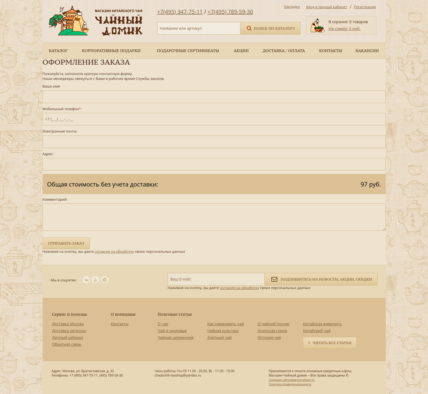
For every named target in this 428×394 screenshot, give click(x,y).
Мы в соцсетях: (64, 280)
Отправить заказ (66, 243)
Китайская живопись (322, 323)
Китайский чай (317, 330)
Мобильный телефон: (62, 109)
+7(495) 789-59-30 (230, 11)
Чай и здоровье (172, 330)
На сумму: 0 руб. (345, 28)
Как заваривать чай (225, 323)
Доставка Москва (68, 323)
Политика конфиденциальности (290, 384)
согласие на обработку (114, 251)
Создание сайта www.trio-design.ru (291, 380)
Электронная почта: (60, 131)
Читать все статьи (332, 342)
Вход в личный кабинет (326, 6)
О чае (163, 323)
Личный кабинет (68, 337)
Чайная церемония (176, 337)
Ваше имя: (52, 86)
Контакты (120, 323)
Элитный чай (219, 337)
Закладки (292, 6)
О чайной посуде (273, 323)
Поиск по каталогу (270, 28)
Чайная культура (223, 330)
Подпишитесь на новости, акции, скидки (321, 279)
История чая (269, 337)
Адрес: (48, 154)
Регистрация (365, 6)
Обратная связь (67, 344)
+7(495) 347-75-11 (180, 11)
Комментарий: (55, 199)
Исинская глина (272, 330)
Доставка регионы (69, 330)
